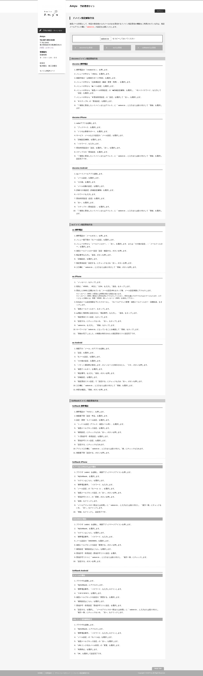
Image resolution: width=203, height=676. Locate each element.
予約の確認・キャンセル (52, 30)
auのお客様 (117, 48)
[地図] (42, 48)
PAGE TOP (158, 668)
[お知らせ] (49, 48)
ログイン (160, 11)
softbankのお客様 (149, 48)
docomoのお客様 (85, 48)
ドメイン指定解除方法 (81, 673)
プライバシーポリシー (63, 673)
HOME (40, 673)
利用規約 (48, 673)
